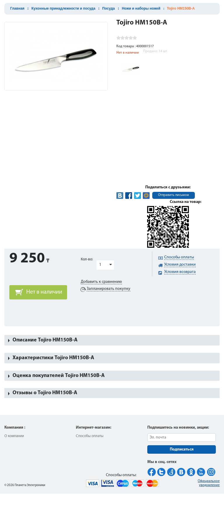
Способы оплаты (90, 436)
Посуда (108, 8)
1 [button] (100, 265)
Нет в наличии (44, 292)
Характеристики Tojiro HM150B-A (53, 358)
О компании (14, 436)
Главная (17, 8)
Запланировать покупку (108, 289)
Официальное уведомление (209, 483)
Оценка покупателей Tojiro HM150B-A (59, 375)
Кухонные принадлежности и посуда (63, 8)
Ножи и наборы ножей (141, 8)
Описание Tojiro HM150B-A (45, 340)
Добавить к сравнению (101, 282)
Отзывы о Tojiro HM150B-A (45, 393)
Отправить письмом (173, 195)
